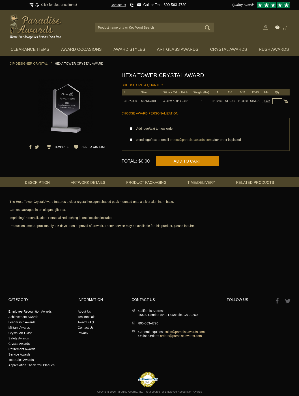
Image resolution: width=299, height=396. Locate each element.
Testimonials (86, 317)
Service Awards (19, 354)
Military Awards (19, 327)
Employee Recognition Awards (30, 311)
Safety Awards (19, 338)
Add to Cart (187, 161)
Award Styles (129, 49)
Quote (266, 101)
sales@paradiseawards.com (185, 332)
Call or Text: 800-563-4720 (164, 5)
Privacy (83, 333)
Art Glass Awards (177, 49)
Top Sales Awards (21, 360)
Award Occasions (81, 49)
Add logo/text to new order (154, 128)
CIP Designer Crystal (29, 63)
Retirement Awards (22, 349)
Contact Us (86, 327)
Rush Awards (274, 49)
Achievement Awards (23, 317)
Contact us (118, 5)
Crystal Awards (228, 49)
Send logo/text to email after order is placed (206, 140)
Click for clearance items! (59, 4)
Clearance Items (30, 49)
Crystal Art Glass (20, 333)
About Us (84, 311)
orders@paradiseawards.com (181, 336)
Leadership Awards (22, 322)
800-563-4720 (148, 323)
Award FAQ (86, 322)
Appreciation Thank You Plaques (32, 365)
